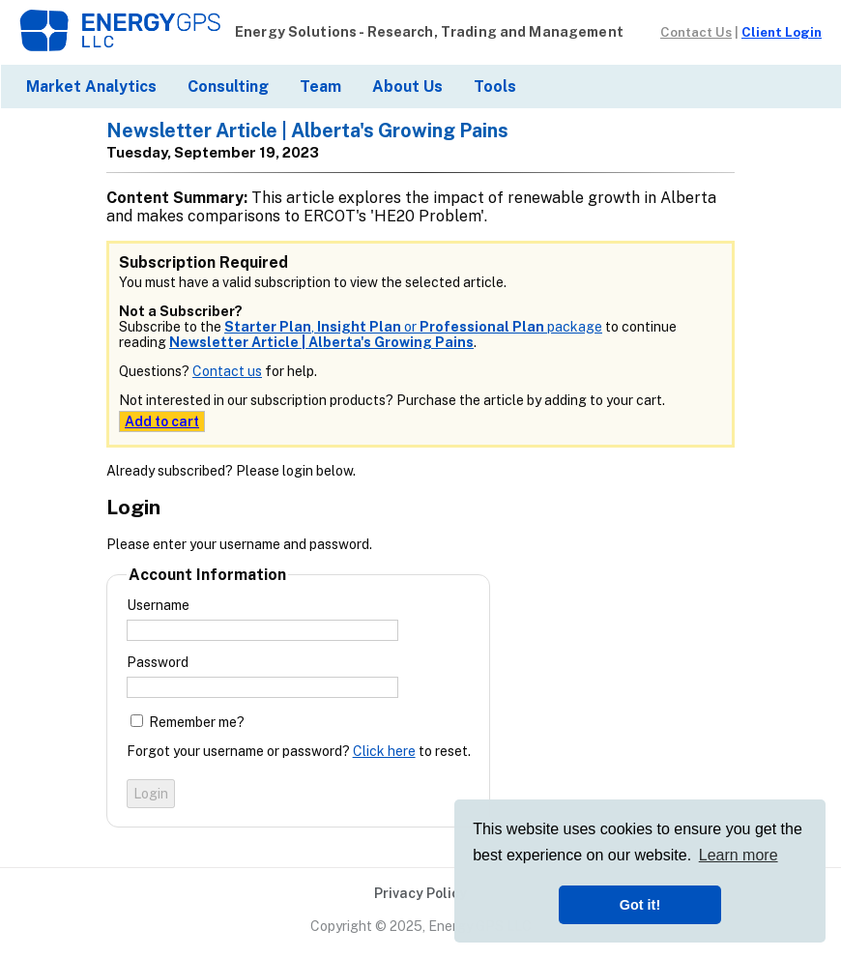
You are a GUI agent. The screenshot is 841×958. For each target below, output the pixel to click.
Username (158, 605)
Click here (384, 751)
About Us (407, 86)
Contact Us (696, 32)
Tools (495, 86)
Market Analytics (91, 86)
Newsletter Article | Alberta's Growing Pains (321, 342)
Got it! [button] (640, 905)
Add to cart (162, 421)
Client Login (781, 32)
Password (157, 662)
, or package (413, 326)
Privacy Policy (420, 893)
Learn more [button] (738, 855)
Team (320, 86)
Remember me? (197, 722)
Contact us (227, 371)
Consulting (228, 86)
